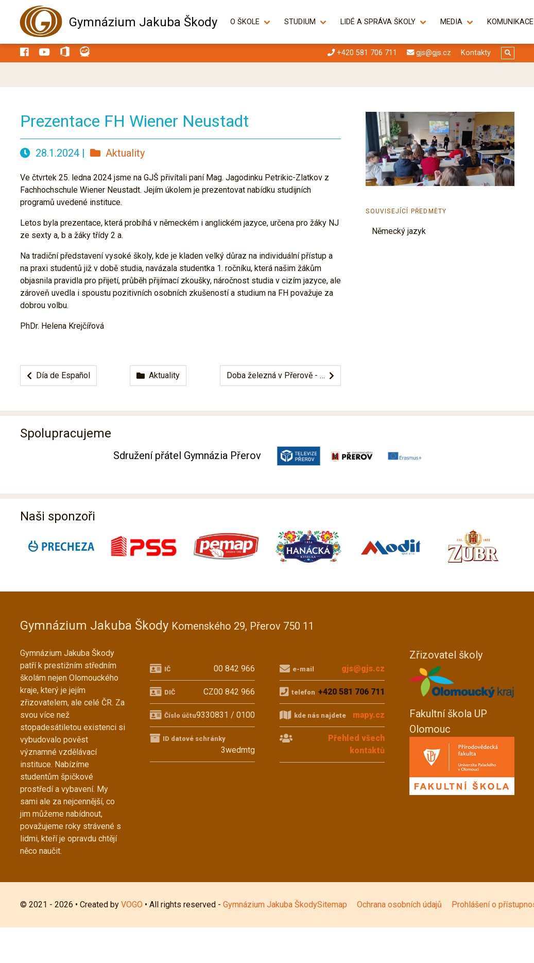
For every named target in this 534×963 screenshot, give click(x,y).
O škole (250, 22)
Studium (305, 22)
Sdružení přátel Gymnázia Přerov (187, 455)
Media (457, 22)
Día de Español (58, 375)
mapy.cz (369, 715)
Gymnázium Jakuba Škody (143, 22)
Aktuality (117, 153)
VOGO (132, 904)
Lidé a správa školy (383, 22)
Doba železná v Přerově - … (280, 375)
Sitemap (332, 904)
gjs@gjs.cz (363, 668)
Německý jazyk (399, 231)
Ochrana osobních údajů (399, 904)
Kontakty (476, 52)
